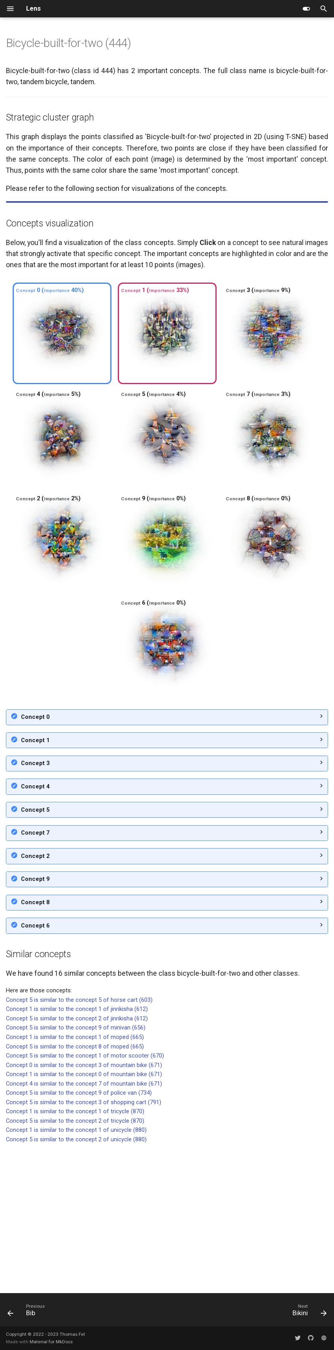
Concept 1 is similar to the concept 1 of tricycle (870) (75, 1251)
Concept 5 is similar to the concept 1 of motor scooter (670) (85, 1195)
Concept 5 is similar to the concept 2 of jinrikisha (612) (77, 1158)
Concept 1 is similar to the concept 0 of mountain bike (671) (84, 1214)
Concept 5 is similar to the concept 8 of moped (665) (75, 1186)
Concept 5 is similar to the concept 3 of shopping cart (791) (83, 1242)
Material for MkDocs (51, 1341)
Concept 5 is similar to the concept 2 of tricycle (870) (75, 1261)
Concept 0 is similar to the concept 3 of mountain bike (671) (84, 1205)
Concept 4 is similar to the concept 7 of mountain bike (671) (84, 1223)
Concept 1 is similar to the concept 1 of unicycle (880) (76, 1270)
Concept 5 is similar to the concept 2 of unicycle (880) (76, 1279)
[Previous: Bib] (28, 1312)
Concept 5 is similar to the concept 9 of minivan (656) (75, 1167)
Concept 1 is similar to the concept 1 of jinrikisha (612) (77, 1149)
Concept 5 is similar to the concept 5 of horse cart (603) (79, 1140)
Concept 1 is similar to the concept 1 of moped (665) (75, 1177)
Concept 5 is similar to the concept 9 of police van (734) (79, 1233)
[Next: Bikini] (308, 1312)
